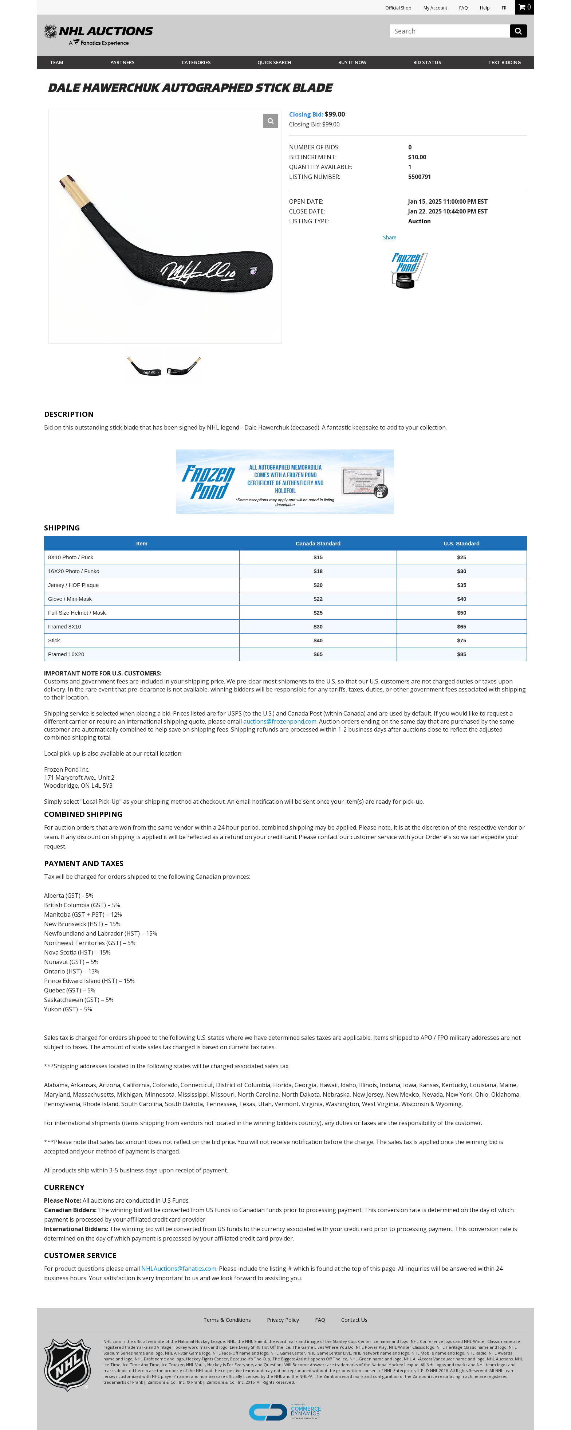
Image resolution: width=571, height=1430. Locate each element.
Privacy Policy (283, 1319)
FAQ (463, 8)
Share (390, 237)
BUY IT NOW (352, 62)
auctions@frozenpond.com (279, 721)
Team (56, 62)
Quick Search (274, 62)
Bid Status (427, 62)
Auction (419, 221)
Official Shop (398, 8)
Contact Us (354, 1319)
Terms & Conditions (227, 1319)
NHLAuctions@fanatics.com (178, 1269)
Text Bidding (504, 62)
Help (485, 8)
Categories (196, 62)
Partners (122, 62)
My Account (435, 8)
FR (504, 8)
